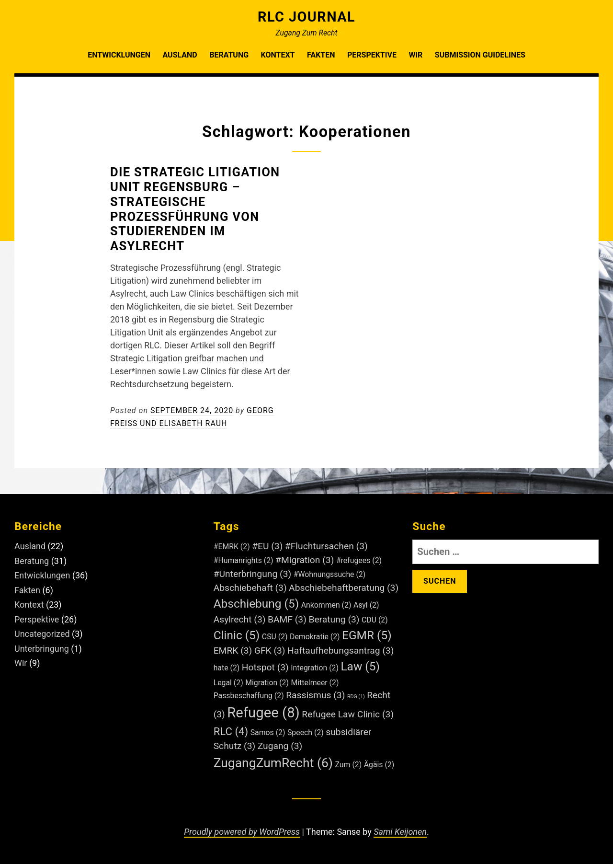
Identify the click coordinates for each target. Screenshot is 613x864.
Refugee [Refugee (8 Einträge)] (263, 712)
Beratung (229, 54)
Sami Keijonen (400, 832)
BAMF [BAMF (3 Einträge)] (287, 619)
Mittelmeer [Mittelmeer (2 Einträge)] (315, 682)
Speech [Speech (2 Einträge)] (305, 732)
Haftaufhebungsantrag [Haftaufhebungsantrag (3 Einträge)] (340, 650)
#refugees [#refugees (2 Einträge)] (359, 560)
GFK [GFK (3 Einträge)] (269, 650)
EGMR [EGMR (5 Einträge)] (367, 635)
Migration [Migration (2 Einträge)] (267, 682)
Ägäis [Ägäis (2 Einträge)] (379, 764)
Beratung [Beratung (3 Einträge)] (333, 619)
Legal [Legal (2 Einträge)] (228, 682)
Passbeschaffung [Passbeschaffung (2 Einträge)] (249, 695)
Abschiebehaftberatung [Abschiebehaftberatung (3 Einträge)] (343, 587)
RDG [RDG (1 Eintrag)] (356, 696)
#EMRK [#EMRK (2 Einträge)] (232, 546)
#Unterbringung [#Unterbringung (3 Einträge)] (253, 573)
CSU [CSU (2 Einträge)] (275, 636)
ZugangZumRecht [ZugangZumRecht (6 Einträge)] (273, 762)
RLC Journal (306, 17)
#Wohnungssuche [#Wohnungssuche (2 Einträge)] (330, 574)
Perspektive (372, 54)
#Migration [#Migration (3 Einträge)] (304, 559)
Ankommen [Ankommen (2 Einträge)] (326, 605)
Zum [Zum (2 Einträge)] (348, 764)
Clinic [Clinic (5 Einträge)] (237, 635)
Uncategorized (42, 634)
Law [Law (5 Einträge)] (360, 666)
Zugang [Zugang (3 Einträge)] (280, 745)
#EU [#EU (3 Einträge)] (267, 546)
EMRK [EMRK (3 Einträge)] (233, 650)
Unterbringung (41, 649)
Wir (415, 54)
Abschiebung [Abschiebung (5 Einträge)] (256, 604)
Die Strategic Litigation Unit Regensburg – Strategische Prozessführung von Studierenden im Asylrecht (195, 209)
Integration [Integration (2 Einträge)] (315, 667)
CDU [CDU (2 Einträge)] (375, 619)
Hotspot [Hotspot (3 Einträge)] (265, 667)
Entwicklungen (119, 54)
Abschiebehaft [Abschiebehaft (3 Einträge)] (250, 587)
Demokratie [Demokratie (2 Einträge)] (315, 636)
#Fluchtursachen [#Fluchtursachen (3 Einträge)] (326, 546)
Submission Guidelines (480, 54)
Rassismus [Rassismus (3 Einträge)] (315, 695)
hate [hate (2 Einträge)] (227, 667)
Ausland (179, 54)
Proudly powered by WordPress (242, 832)
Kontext (278, 54)
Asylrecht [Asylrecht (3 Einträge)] (240, 619)
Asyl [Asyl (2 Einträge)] (366, 605)
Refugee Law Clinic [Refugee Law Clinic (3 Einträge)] (348, 714)
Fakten (321, 54)
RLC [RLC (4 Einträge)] (231, 731)
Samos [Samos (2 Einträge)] (267, 732)
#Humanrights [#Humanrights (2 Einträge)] (243, 560)
